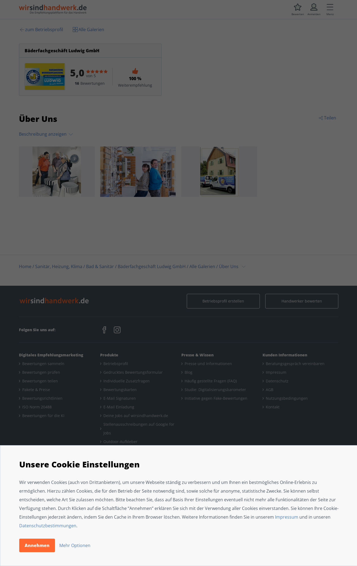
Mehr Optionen (74, 545)
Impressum (286, 517)
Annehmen (37, 545)
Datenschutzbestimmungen (47, 526)
